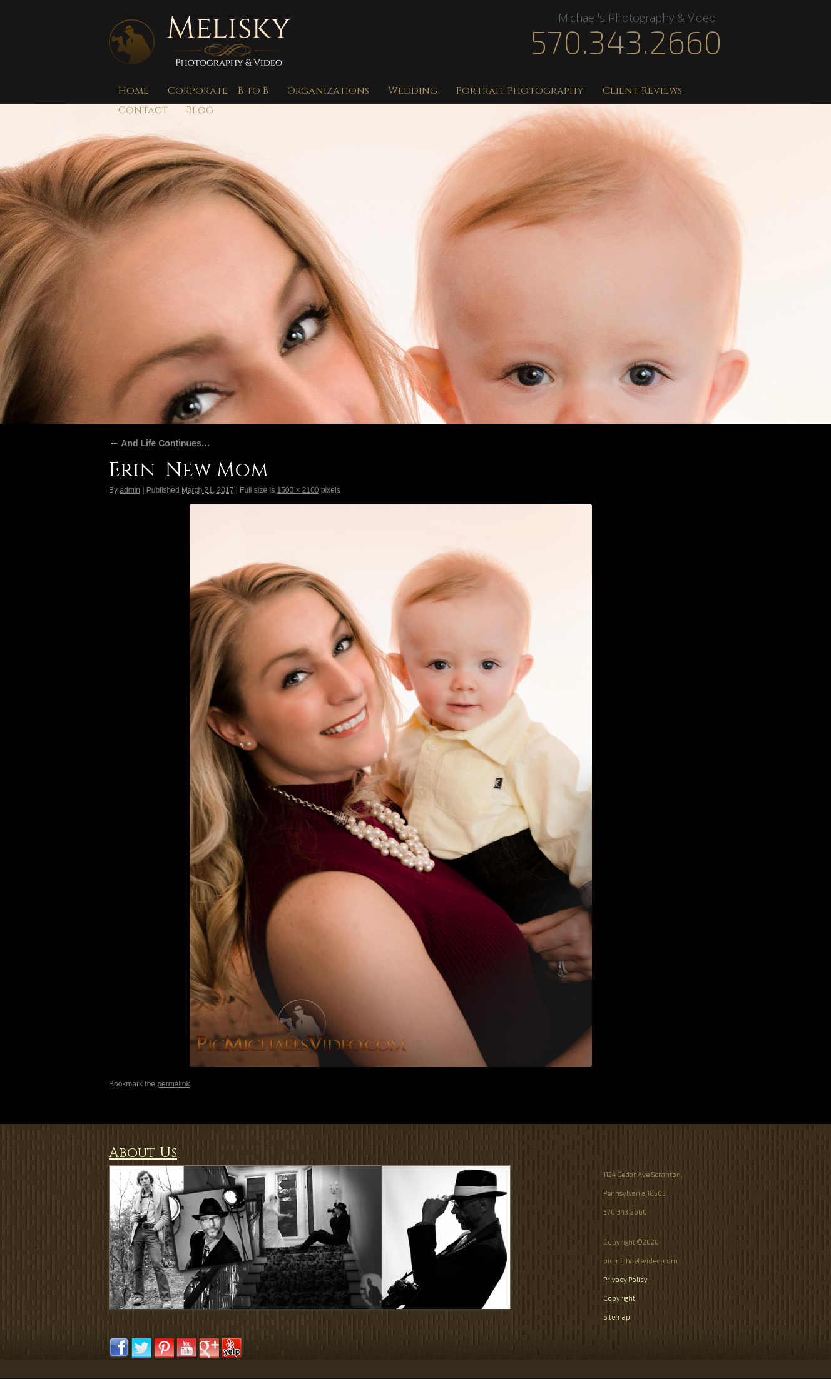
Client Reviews (642, 91)
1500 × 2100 (298, 490)
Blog (199, 110)
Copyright (619, 1298)
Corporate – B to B (218, 91)
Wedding (412, 91)
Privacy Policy (625, 1279)
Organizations (328, 91)
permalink (173, 1084)
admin (130, 490)
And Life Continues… (159, 443)
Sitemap (616, 1317)
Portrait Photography (520, 91)
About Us (143, 1153)
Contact (143, 110)
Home (133, 91)
